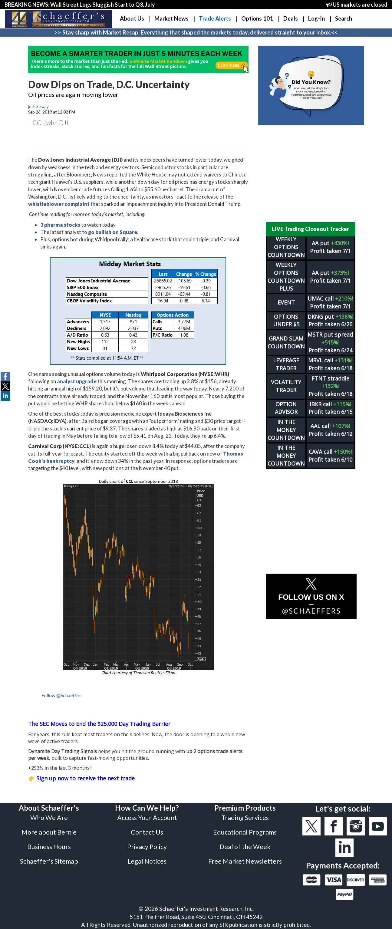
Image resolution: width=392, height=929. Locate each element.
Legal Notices (146, 861)
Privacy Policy (147, 847)
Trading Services (245, 818)
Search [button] (343, 18)
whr (51, 122)
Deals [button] (290, 18)
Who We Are (49, 818)
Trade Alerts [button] (215, 18)
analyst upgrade (77, 381)
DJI (63, 122)
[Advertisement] (311, 173)
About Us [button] (132, 18)
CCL (38, 122)
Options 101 (257, 18)
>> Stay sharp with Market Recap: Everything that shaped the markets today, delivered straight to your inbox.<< (196, 32)
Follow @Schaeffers (62, 695)
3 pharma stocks (60, 225)
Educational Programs (245, 832)
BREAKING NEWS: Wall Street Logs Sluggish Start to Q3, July (80, 4)
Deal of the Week (245, 847)
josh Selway (38, 106)
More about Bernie (49, 832)
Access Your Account (147, 818)
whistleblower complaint (59, 204)
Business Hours (49, 847)
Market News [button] (171, 18)
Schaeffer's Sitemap (49, 861)
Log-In (316, 18)
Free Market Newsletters (245, 861)
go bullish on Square (112, 232)
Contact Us (147, 832)
